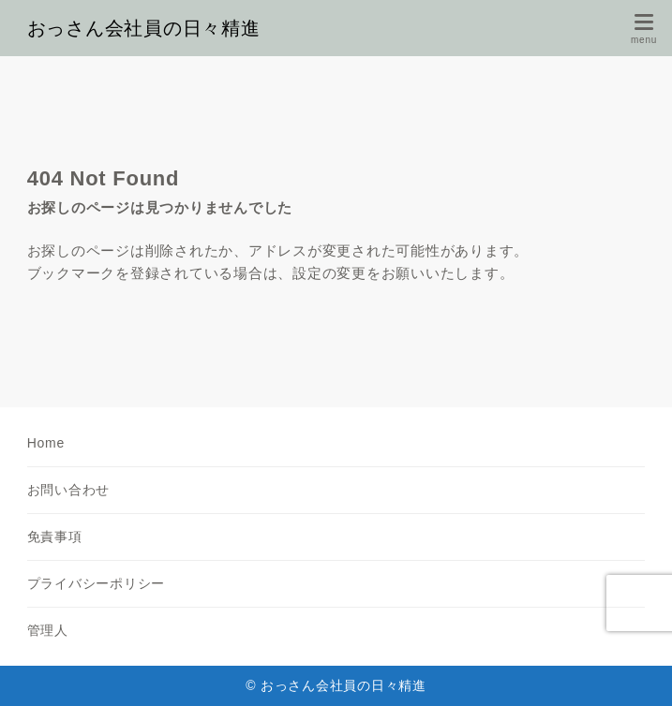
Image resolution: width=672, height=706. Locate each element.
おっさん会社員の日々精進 (144, 28)
